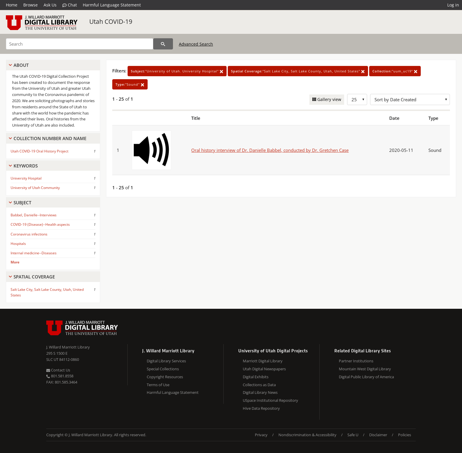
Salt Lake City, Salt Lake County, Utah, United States (47, 292)
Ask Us (50, 5)
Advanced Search (196, 44)
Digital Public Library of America (366, 376)
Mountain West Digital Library (365, 368)
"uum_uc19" (395, 71)
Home (11, 5)
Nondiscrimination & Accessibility (307, 434)
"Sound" (130, 84)
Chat (69, 5)
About (21, 65)
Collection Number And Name (50, 138)
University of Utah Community (35, 187)
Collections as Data (259, 384)
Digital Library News (260, 392)
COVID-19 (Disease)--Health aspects (40, 224)
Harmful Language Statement (112, 5)
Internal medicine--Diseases (34, 252)
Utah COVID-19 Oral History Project (39, 151)
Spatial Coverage (34, 277)
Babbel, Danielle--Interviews (34, 215)
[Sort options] (410, 99)
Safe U (352, 434)
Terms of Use (158, 384)
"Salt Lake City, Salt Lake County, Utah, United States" (298, 71)
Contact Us (58, 370)
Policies (404, 434)
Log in (453, 5)
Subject (22, 202)
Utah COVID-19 (110, 21)
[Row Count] (357, 99)
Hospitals (18, 243)
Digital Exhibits (255, 376)
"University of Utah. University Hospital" (177, 71)
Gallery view (328, 99)
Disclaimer (378, 434)
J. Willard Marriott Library (68, 347)
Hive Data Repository (261, 408)
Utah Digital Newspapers (264, 368)
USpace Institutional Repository (270, 400)
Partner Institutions (356, 361)
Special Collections (163, 368)
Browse (30, 5)
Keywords (26, 166)
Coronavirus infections (29, 234)
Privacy (261, 434)
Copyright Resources (165, 376)
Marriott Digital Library (263, 361)
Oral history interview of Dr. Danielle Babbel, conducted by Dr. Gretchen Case (270, 150)
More (15, 262)
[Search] (79, 43)
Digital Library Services (166, 361)
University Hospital (26, 178)
